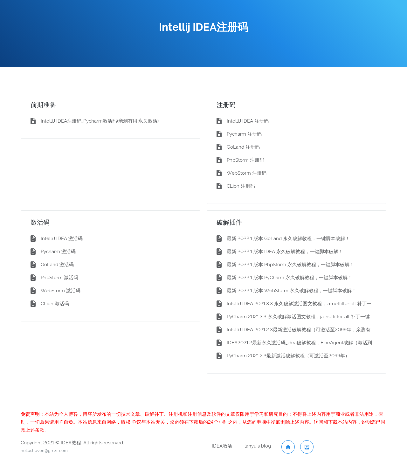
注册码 (226, 105)
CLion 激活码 (55, 303)
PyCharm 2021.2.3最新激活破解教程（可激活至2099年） (288, 356)
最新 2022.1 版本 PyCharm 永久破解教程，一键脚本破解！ (289, 277)
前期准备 (43, 105)
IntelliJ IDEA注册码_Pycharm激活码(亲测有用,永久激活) (100, 121)
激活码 (40, 222)
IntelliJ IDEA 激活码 (62, 238)
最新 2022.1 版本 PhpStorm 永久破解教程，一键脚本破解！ (290, 264)
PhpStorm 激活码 (59, 277)
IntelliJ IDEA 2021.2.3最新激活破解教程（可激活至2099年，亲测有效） (301, 330)
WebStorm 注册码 (246, 173)
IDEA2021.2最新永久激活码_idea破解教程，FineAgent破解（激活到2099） (301, 343)
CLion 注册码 (241, 186)
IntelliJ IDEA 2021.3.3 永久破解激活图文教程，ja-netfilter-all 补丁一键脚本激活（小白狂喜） (301, 303)
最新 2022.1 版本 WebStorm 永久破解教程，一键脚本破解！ (291, 290)
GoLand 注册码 (243, 147)
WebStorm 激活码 (60, 290)
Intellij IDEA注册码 (203, 27)
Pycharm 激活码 (58, 251)
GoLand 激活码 (57, 264)
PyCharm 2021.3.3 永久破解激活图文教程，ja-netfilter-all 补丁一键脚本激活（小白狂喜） (301, 316)
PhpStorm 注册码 (245, 160)
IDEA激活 (222, 446)
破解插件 (229, 222)
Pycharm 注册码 (244, 134)
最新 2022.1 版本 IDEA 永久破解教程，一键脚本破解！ (285, 251)
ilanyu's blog (257, 446)
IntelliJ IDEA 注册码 (248, 121)
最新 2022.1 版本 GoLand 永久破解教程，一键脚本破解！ (288, 238)
